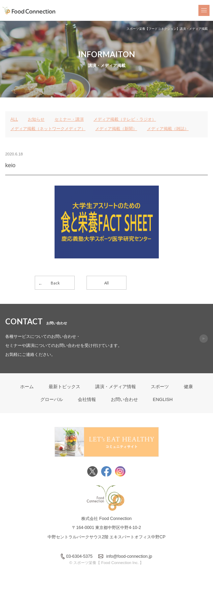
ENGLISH (163, 399)
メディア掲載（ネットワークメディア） (47, 128)
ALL (14, 119)
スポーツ (160, 386)
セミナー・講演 (69, 119)
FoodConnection (29, 10)
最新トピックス (64, 386)
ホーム (27, 386)
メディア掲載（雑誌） (168, 128)
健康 (188, 386)
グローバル (51, 399)
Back (55, 283)
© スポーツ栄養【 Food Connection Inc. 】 (106, 563)
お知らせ (36, 119)
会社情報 (87, 399)
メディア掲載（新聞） (116, 128)
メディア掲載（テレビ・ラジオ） (124, 119)
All (106, 283)
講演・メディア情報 (115, 386)
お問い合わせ (124, 399)
